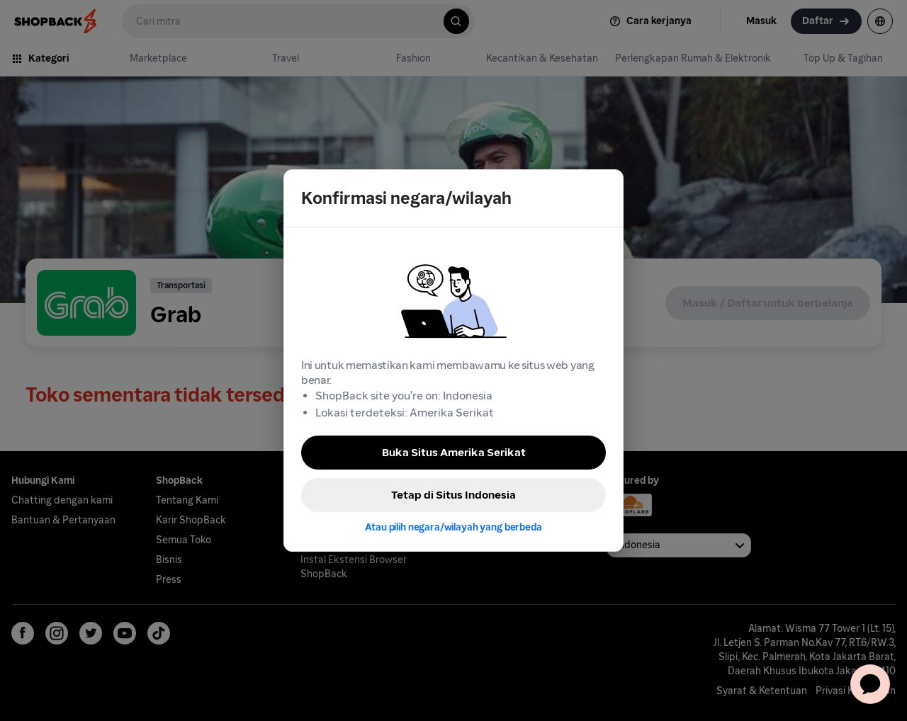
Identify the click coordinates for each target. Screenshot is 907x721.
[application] (870, 684)
